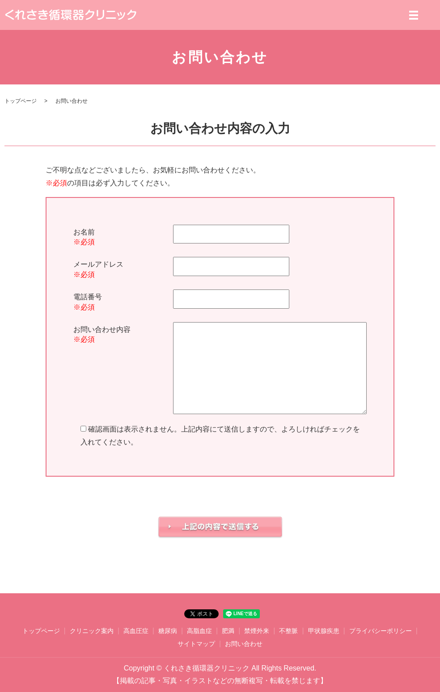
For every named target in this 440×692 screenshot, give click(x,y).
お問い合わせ (243, 643)
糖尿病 (167, 630)
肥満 (228, 630)
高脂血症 (199, 630)
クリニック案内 (92, 630)
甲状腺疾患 (323, 630)
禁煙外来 (256, 630)
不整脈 (288, 630)
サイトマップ (196, 643)
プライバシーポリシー (380, 630)
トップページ (20, 101)
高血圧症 (135, 630)
